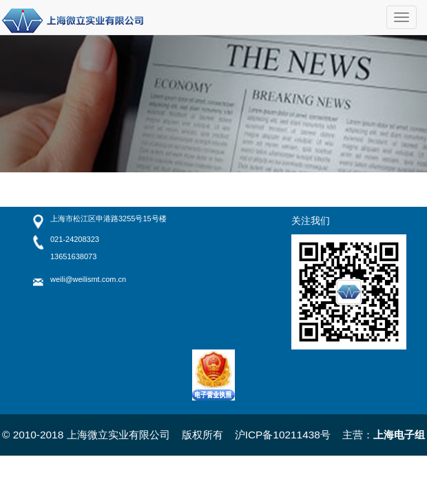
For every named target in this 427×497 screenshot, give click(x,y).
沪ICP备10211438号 (283, 434)
